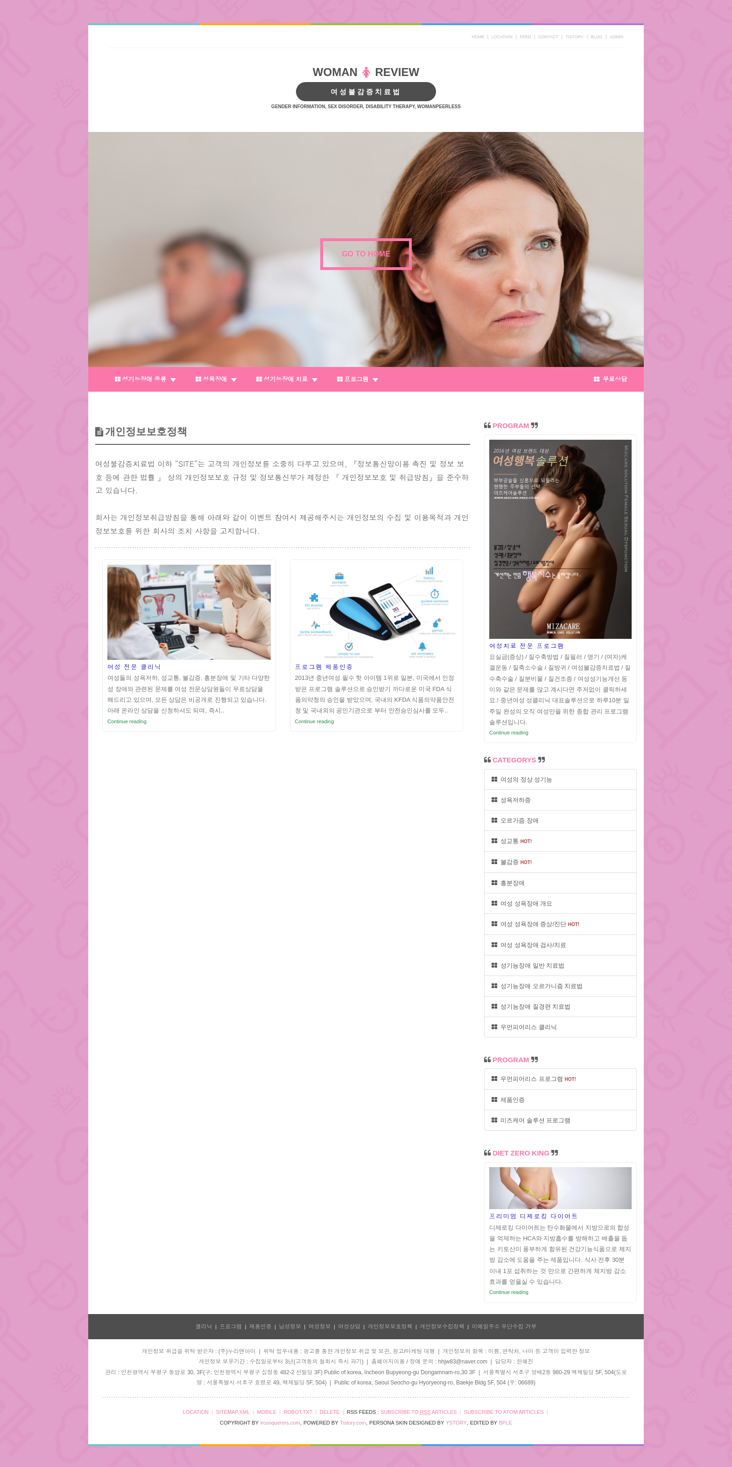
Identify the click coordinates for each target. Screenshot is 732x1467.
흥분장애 (508, 882)
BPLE (505, 1422)
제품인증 (508, 1099)
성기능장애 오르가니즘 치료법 (537, 986)
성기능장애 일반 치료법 (528, 965)
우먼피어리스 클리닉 (524, 1027)
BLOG (597, 37)
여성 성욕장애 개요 (522, 903)
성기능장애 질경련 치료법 (531, 1006)
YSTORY (456, 1422)
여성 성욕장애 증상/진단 (535, 923)
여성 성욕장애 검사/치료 (529, 944)
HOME (478, 37)
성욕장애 (216, 379)
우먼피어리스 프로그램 (534, 1078)
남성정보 (290, 1326)
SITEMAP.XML (233, 1412)
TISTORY (574, 37)
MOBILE (266, 1412)
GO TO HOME (366, 254)
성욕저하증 (511, 799)
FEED (525, 37)
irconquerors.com (280, 1422)
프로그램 (357, 379)
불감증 (512, 861)
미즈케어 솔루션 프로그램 (531, 1120)
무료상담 (610, 379)
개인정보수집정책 (442, 1326)
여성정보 (320, 1326)
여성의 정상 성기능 (522, 779)
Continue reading (127, 721)
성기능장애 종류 (145, 379)
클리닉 (204, 1326)
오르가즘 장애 (515, 820)
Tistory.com (353, 1422)
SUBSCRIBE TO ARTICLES (418, 1412)
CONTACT (548, 37)
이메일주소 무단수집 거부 (504, 1326)
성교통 (512, 840)
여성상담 (349, 1326)
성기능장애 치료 (286, 379)
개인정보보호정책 (390, 1326)
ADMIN (616, 37)
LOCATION (502, 37)
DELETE (330, 1412)
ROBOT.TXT (298, 1412)
